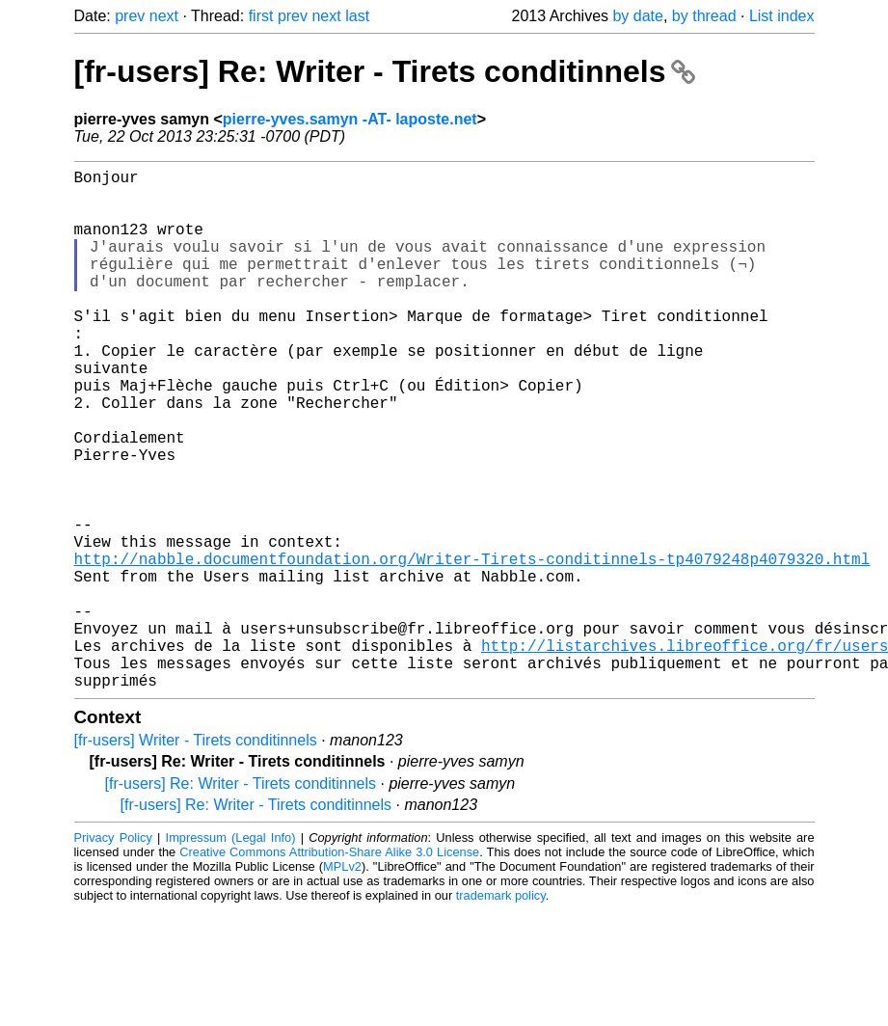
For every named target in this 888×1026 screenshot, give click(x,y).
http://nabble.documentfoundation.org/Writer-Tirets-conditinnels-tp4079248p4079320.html (472, 647)
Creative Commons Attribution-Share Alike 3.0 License (329, 967)
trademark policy (501, 1011)
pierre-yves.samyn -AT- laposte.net (350, 119)
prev (130, 16)
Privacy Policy (113, 953)
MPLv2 (342, 982)
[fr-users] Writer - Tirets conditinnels (195, 856)
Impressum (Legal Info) (231, 953)
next (163, 16)
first (261, 16)
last (357, 16)
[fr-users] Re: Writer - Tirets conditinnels (385, 71)
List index (782, 16)
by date (637, 16)
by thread (704, 16)
